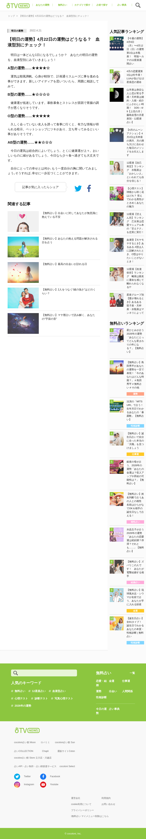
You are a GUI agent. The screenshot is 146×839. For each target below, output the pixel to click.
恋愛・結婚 (101, 683)
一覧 (132, 672)
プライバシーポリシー (82, 810)
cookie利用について (81, 804)
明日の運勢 (17, 30)
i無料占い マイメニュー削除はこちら (90, 816)
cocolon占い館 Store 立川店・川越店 (33, 757)
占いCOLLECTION (23, 751)
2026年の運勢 (23, 705)
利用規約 (106, 798)
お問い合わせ (108, 804)
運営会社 (75, 798)
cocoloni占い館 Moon (25, 742)
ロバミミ (45, 742)
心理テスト (21, 698)
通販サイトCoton (66, 751)
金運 (111, 680)
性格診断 (101, 697)
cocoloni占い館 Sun (65, 742)
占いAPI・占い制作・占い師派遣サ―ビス (35, 766)
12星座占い (39, 691)
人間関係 (127, 691)
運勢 (98, 691)
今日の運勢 (101, 711)
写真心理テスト (64, 698)
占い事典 (114, 708)
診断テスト (41, 698)
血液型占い (59, 691)
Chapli (45, 751)
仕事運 (126, 680)
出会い (113, 691)
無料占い (20, 691)
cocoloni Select (67, 766)
